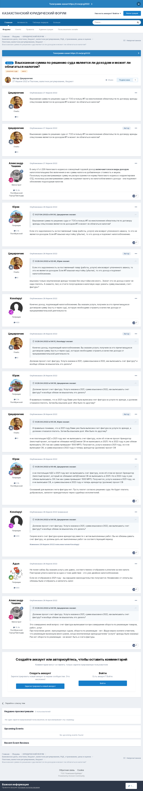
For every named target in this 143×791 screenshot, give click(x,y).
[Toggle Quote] (33, 214)
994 (16, 588)
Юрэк (15, 206)
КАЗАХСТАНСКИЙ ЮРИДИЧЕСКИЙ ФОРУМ (34, 13)
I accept (133, 786)
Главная (8, 23)
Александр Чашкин (16, 165)
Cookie (80, 770)
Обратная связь (67, 770)
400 (16, 322)
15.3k (16, 190)
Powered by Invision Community (71, 776)
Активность (22, 22)
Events (18, 29)
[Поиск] (106, 22)
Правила (30, 29)
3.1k (16, 231)
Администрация (46, 29)
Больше (56, 22)
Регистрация (132, 13)
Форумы (6, 29)
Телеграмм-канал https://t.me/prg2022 (69, 4)
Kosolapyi (16, 298)
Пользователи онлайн (68, 29)
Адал (16, 563)
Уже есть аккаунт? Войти (108, 13)
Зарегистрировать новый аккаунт (40, 686)
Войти (103, 683)
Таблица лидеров (40, 22)
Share (109, 80)
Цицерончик (26, 78)
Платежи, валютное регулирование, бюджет (52, 81)
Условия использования (29, 787)
